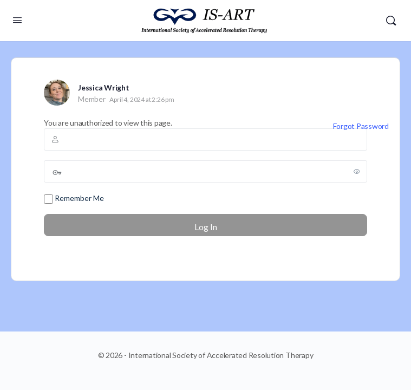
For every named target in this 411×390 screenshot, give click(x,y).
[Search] (390, 20)
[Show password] (357, 171)
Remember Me (74, 198)
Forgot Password (361, 126)
